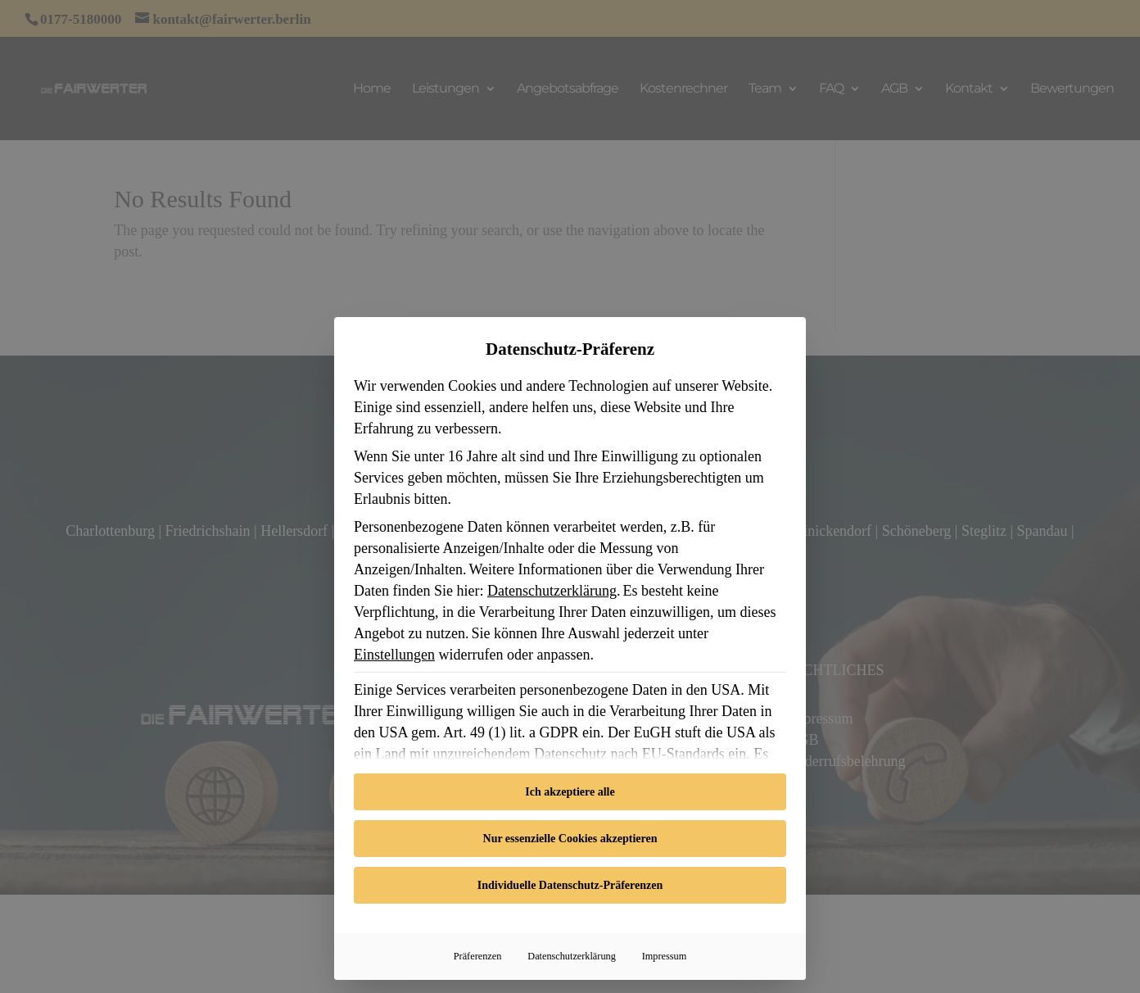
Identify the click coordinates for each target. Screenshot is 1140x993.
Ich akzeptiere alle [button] (569, 792)
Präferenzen (478, 956)
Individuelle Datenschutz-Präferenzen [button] (570, 885)
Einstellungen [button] (394, 654)
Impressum (664, 956)
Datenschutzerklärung (552, 591)
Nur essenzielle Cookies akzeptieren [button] (570, 838)
